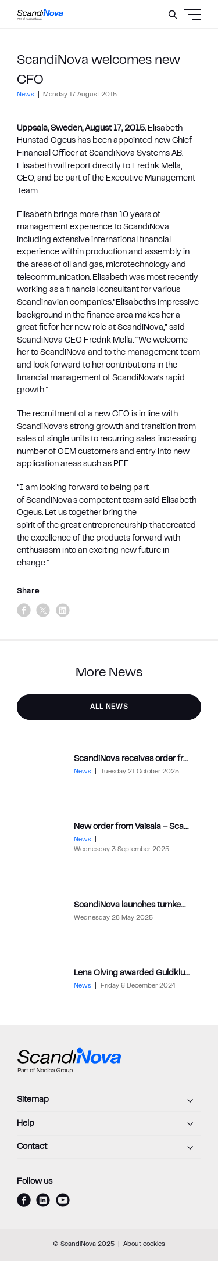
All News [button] (109, 707)
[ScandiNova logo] (40, 14)
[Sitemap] (109, 1100)
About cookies (144, 1244)
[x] (43, 610)
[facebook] (24, 610)
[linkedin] (63, 610)
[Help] (109, 1124)
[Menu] (170, 43)
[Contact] (109, 1147)
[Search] (173, 14)
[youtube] (63, 1200)
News (26, 95)
